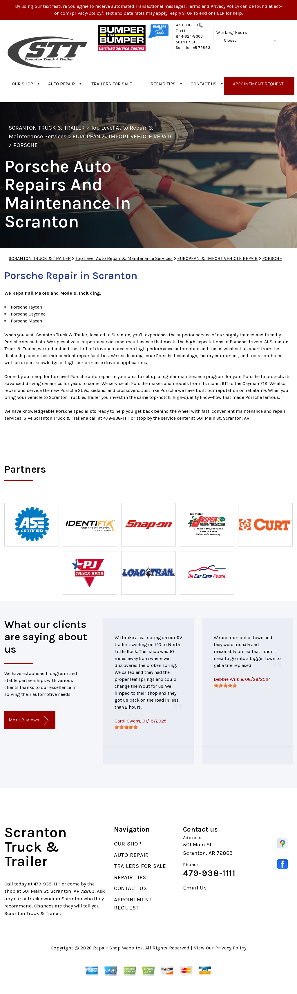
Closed (230, 40)
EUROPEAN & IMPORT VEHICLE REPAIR (122, 136)
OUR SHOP (22, 84)
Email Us (195, 888)
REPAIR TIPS (163, 84)
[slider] (126, 727)
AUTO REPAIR (61, 84)
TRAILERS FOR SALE (111, 84)
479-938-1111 (187, 25)
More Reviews (28, 720)
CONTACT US (203, 84)
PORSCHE (25, 145)
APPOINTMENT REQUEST (258, 84)
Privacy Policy (230, 948)
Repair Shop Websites (118, 948)
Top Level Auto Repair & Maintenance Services (124, 258)
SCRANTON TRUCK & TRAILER (47, 127)
